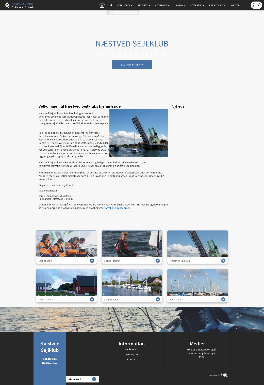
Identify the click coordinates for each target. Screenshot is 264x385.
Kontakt (132, 359)
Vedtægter (132, 354)
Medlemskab (131, 349)
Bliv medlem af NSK (132, 64)
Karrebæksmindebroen (117, 208)
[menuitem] (102, 5)
